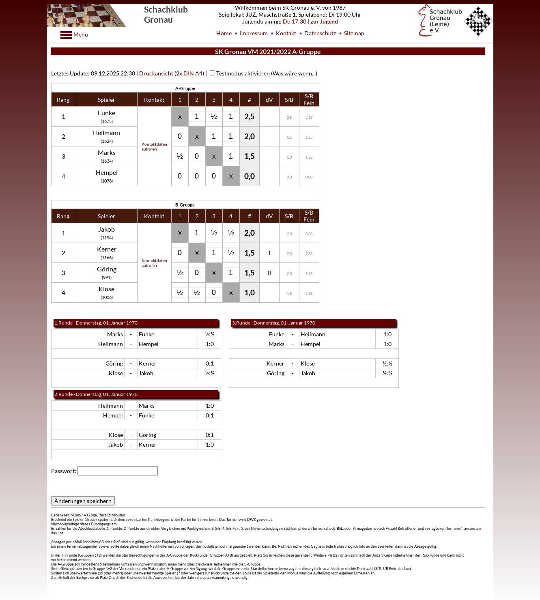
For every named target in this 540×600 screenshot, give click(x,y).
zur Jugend (324, 21)
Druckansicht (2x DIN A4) (171, 73)
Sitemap (354, 33)
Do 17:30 (294, 21)
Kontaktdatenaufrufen (154, 146)
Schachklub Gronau (166, 14)
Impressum (254, 33)
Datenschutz (320, 33)
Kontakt (286, 33)
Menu (80, 34)
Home (224, 33)
